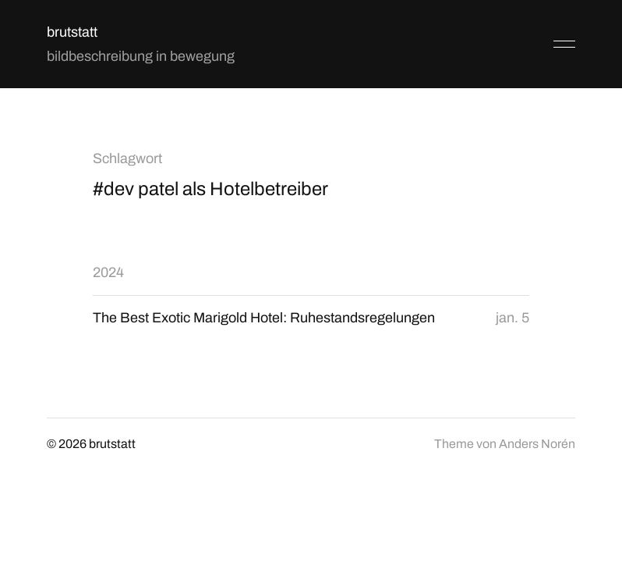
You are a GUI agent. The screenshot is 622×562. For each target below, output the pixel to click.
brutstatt (72, 32)
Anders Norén (537, 443)
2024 (108, 272)
